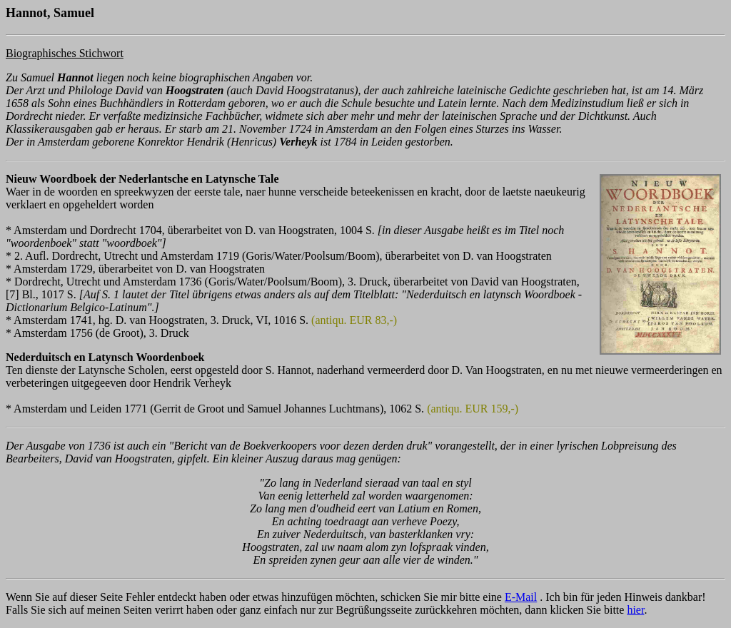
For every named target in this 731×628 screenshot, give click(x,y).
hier (635, 610)
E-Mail (521, 597)
